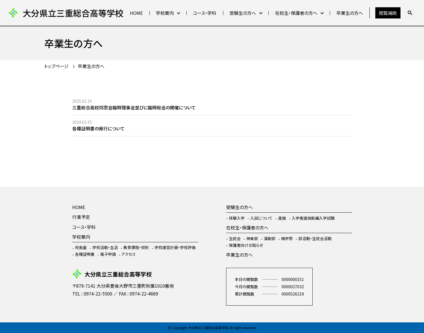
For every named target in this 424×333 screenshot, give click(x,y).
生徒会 (235, 238)
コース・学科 (204, 13)
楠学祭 (287, 238)
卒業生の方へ (349, 13)
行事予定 (81, 217)
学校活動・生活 (105, 247)
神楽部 (252, 238)
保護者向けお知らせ (246, 245)
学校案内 (165, 13)
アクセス (128, 254)
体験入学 (237, 218)
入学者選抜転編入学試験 (313, 218)
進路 (282, 218)
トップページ (56, 66)
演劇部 (269, 238)
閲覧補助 (388, 13)
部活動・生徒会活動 (315, 238)
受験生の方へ (242, 13)
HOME (136, 13)
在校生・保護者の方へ (296, 13)
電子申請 (108, 254)
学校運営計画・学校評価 (175, 247)
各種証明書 (85, 254)
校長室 (81, 247)
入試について (261, 218)
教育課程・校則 (136, 247)
